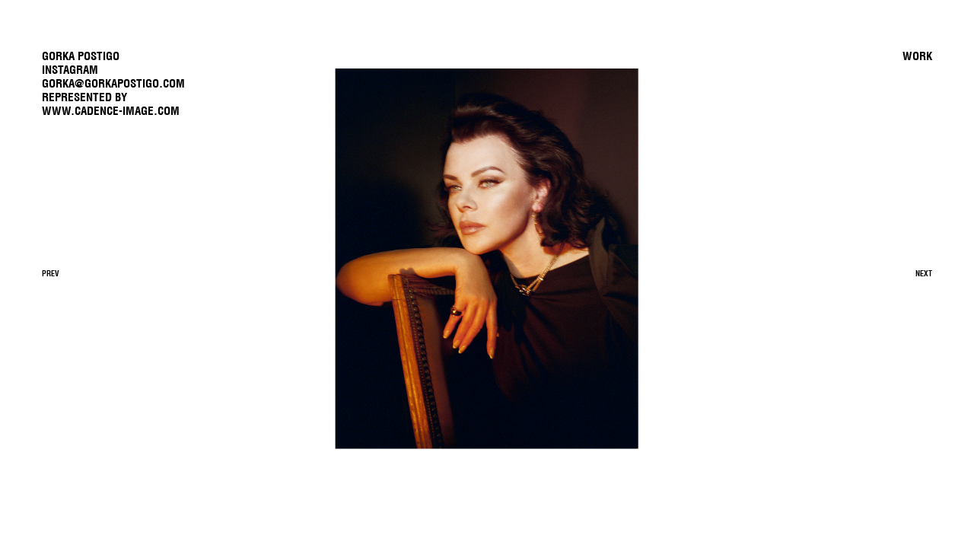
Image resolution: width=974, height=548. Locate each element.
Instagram (70, 69)
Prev (50, 274)
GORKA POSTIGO (80, 56)
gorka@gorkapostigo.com (113, 83)
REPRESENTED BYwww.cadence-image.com (111, 104)
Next (923, 274)
